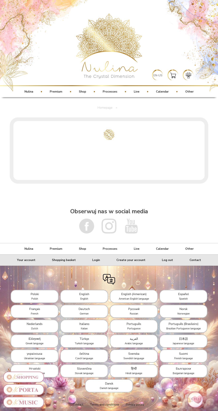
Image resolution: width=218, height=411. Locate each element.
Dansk (109, 386)
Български (183, 371)
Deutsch (84, 311)
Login (96, 260)
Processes (110, 92)
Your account (26, 260)
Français (34, 311)
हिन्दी (133, 371)
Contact (195, 260)
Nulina (28, 92)
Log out (167, 260)
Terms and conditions (104, 405)
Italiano (84, 326)
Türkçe (84, 341)
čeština (84, 356)
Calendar (162, 92)
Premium (56, 92)
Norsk (183, 311)
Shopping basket (64, 260)
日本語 (183, 341)
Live (136, 92)
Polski (35, 296)
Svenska (134, 356)
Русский (134, 311)
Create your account (130, 260)
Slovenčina (84, 371)
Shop (82, 92)
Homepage (104, 108)
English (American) (134, 296)
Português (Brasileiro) (183, 326)
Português (134, 326)
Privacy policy (135, 405)
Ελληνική (35, 341)
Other (189, 92)
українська (34, 356)
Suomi (183, 356)
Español (183, 296)
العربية (134, 341)
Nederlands (35, 326)
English (84, 296)
